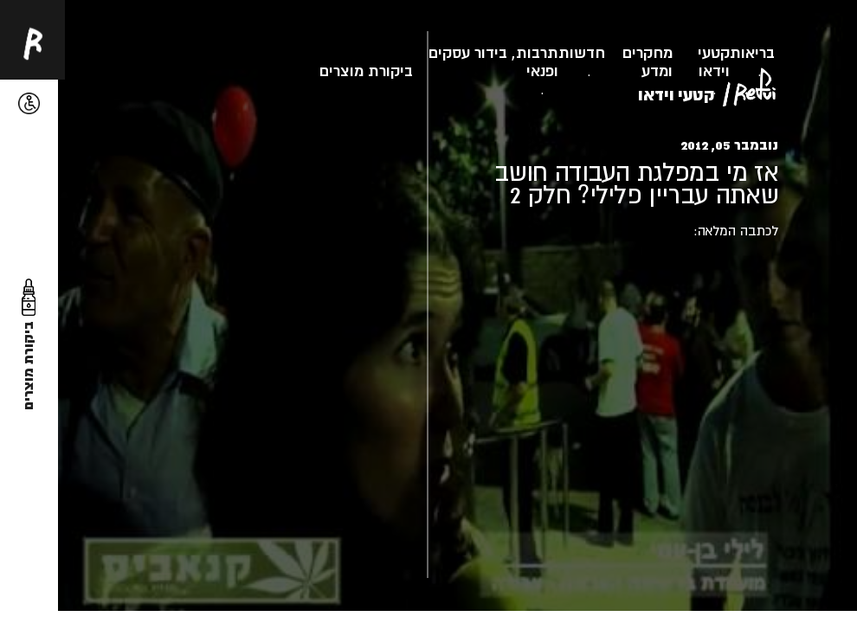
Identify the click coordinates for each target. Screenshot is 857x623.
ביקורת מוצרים (366, 70)
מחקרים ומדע (647, 61)
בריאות (752, 52)
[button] (29, 103)
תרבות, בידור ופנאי (516, 61)
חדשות (581, 52)
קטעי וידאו (714, 61)
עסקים (449, 52)
